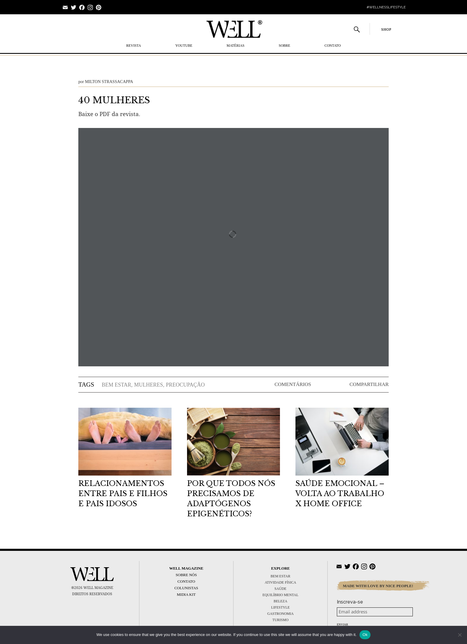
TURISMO (281, 620)
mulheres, (149, 385)
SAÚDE (281, 589)
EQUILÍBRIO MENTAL (280, 595)
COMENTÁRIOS (293, 384)
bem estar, (117, 385)
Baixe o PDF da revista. (109, 114)
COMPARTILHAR (369, 384)
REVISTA (133, 45)
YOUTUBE (183, 45)
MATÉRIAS (236, 45)
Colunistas (186, 588)
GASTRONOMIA (280, 614)
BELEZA (280, 601)
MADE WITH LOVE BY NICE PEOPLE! (378, 586)
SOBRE (284, 45)
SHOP (386, 29)
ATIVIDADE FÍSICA (280, 582)
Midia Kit (186, 594)
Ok (365, 634)
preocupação (185, 385)
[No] (460, 635)
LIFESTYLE (280, 607)
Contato (332, 45)
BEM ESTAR (280, 576)
